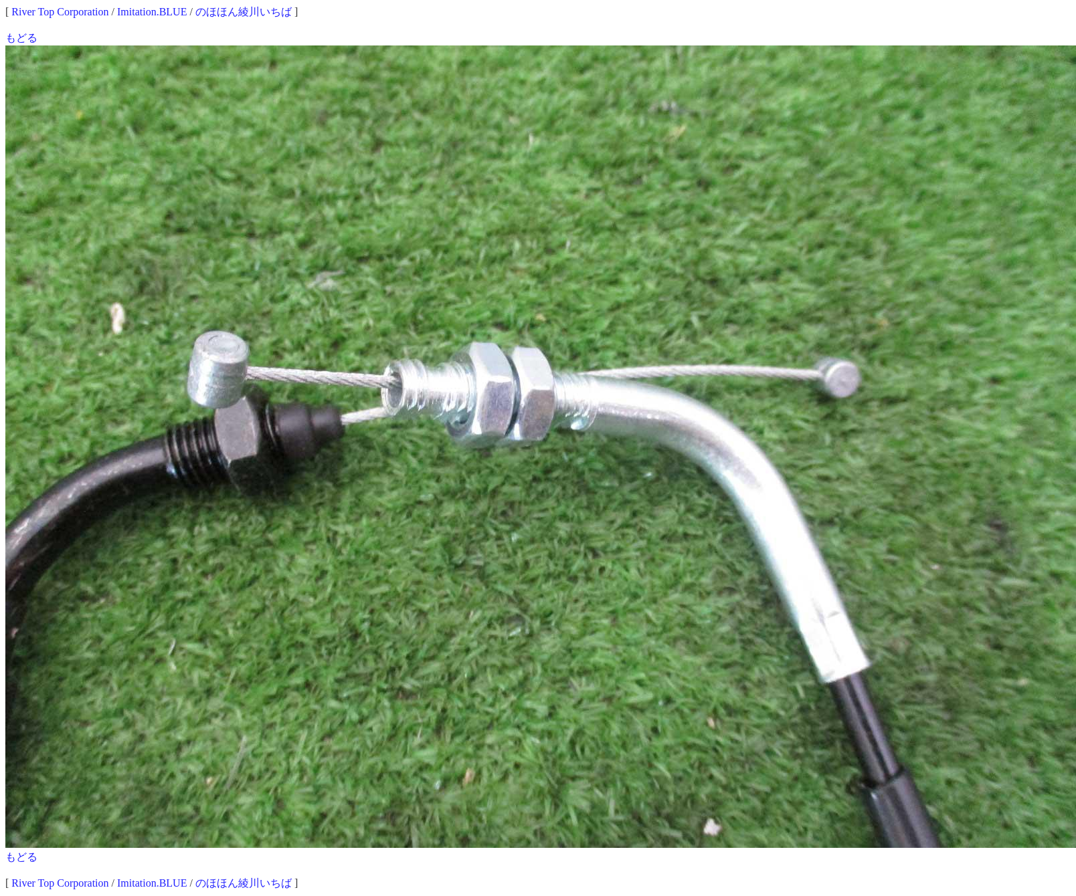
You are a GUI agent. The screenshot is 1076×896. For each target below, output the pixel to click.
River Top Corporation (59, 11)
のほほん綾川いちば (243, 11)
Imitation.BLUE (152, 11)
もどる (21, 37)
